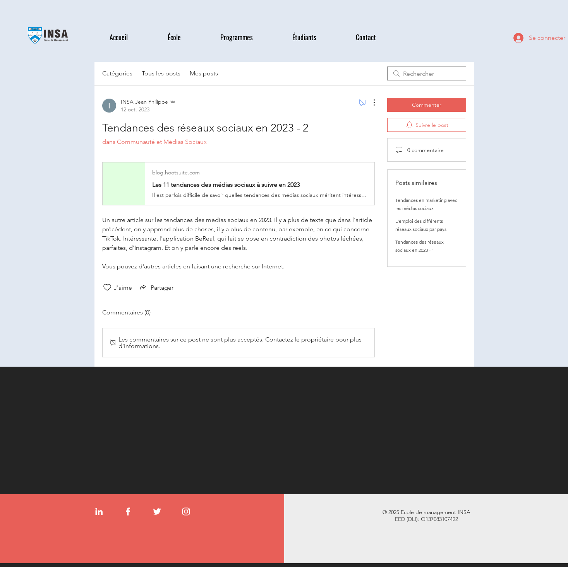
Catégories (117, 73)
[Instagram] (186, 511)
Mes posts (204, 73)
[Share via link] (155, 287)
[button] (188, 37)
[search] (426, 73)
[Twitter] (157, 511)
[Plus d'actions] (370, 102)
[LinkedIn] (99, 511)
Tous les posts (161, 73)
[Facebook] (128, 511)
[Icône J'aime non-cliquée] (107, 287)
